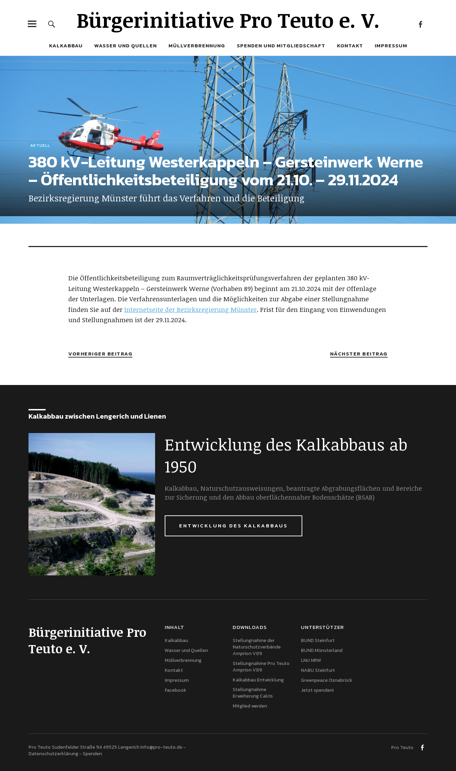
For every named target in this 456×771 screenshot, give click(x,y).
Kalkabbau (66, 45)
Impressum (391, 45)
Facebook (420, 24)
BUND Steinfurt (318, 640)
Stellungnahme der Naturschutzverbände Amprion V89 (257, 647)
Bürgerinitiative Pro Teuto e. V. (228, 19)
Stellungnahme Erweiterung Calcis (253, 693)
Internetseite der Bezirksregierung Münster (190, 309)
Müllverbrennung (196, 45)
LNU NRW (311, 660)
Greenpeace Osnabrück (326, 680)
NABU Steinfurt (318, 670)
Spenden (92, 753)
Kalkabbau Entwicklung (258, 680)
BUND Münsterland (321, 650)
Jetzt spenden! (317, 690)
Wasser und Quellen (125, 45)
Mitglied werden (250, 706)
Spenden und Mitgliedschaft (281, 45)
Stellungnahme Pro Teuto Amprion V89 (261, 667)
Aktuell (40, 145)
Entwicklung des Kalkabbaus (233, 525)
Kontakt (350, 45)
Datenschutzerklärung (53, 753)
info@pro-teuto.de (161, 747)
